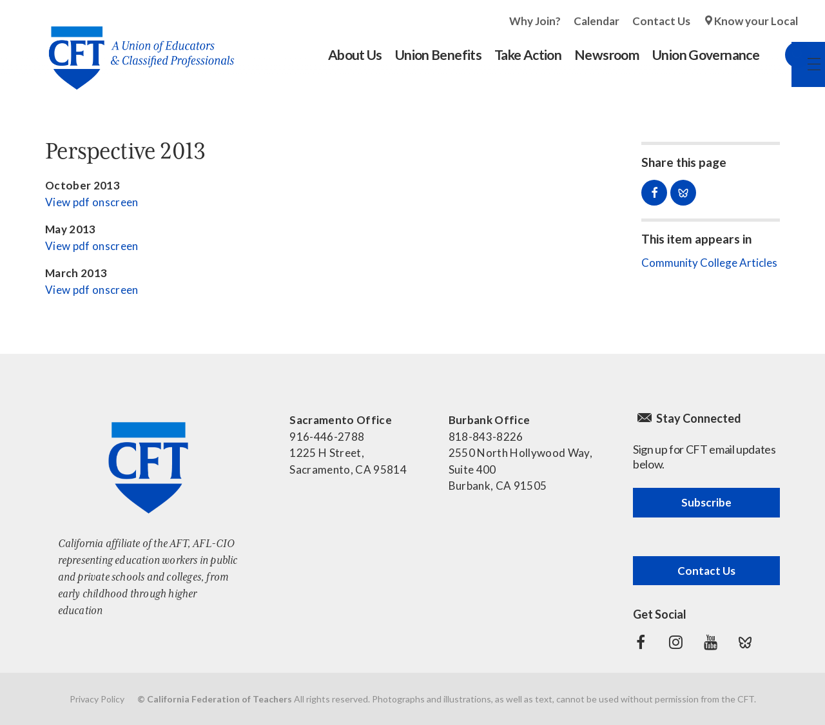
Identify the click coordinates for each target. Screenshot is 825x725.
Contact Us (661, 21)
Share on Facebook (654, 193)
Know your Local (756, 21)
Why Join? (535, 21)
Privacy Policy (97, 698)
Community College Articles (709, 262)
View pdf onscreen (92, 202)
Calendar (596, 21)
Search (785, 55)
